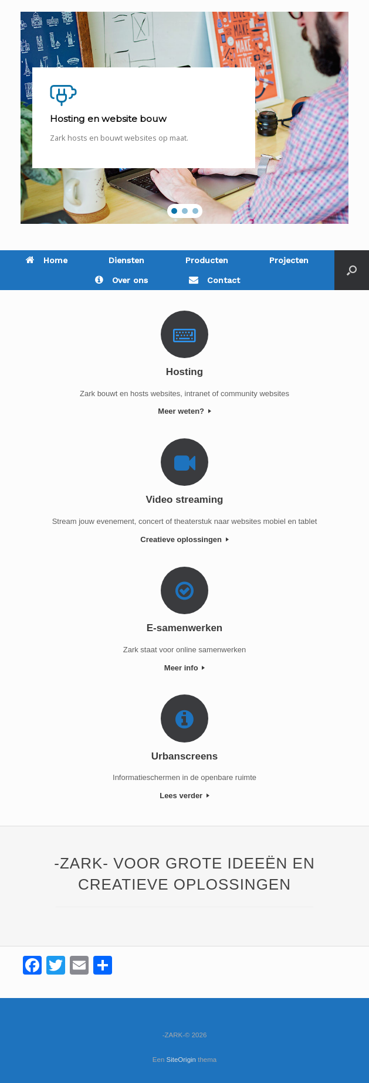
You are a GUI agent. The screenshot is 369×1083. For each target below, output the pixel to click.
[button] (174, 211)
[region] (184, 118)
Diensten (126, 260)
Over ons (121, 280)
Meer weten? (184, 411)
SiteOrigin (182, 1059)
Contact (214, 280)
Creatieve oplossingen (184, 539)
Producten (206, 260)
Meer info (184, 667)
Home (46, 260)
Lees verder (184, 795)
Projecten (289, 260)
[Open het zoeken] (351, 270)
